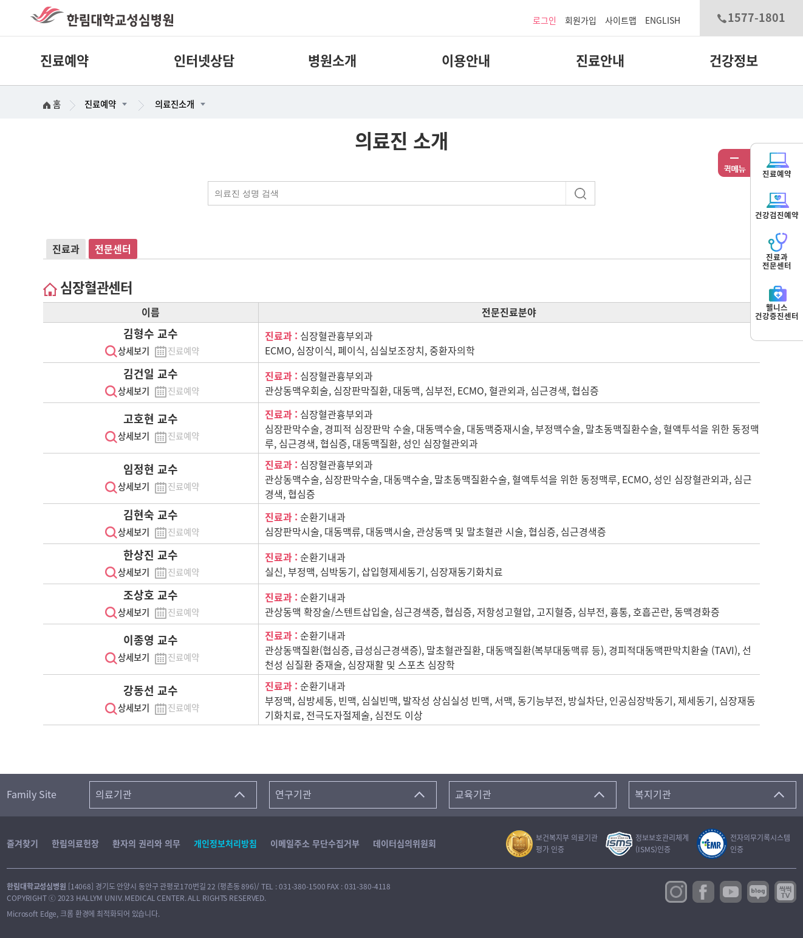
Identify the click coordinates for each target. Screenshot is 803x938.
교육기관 (473, 794)
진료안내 (600, 60)
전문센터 (113, 249)
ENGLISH (662, 20)
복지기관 (653, 794)
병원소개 (332, 60)
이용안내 (466, 60)
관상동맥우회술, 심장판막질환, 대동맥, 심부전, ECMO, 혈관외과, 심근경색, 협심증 (432, 391)
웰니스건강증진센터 (777, 301)
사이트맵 (621, 20)
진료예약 (64, 60)
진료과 (66, 249)
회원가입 (580, 20)
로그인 (544, 20)
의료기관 (113, 794)
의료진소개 (174, 104)
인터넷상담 (204, 60)
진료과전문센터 (777, 251)
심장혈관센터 (87, 288)
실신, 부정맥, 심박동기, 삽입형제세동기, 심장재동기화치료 (384, 572)
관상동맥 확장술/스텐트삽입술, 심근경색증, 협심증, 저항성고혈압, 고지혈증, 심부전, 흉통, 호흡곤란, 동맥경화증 (492, 612)
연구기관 (293, 794)
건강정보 (733, 60)
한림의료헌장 (75, 844)
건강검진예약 (777, 205)
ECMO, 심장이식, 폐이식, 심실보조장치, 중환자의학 (370, 351)
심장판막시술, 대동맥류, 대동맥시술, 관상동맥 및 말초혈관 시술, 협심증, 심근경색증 (435, 532)
